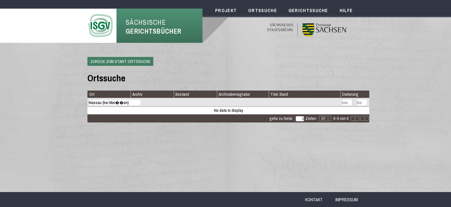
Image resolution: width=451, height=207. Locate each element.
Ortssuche (262, 10)
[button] (364, 118)
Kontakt (314, 199)
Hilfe (346, 10)
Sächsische (153, 27)
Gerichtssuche (308, 10)
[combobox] (325, 118)
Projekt (226, 10)
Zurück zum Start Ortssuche (120, 61)
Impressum (346, 199)
